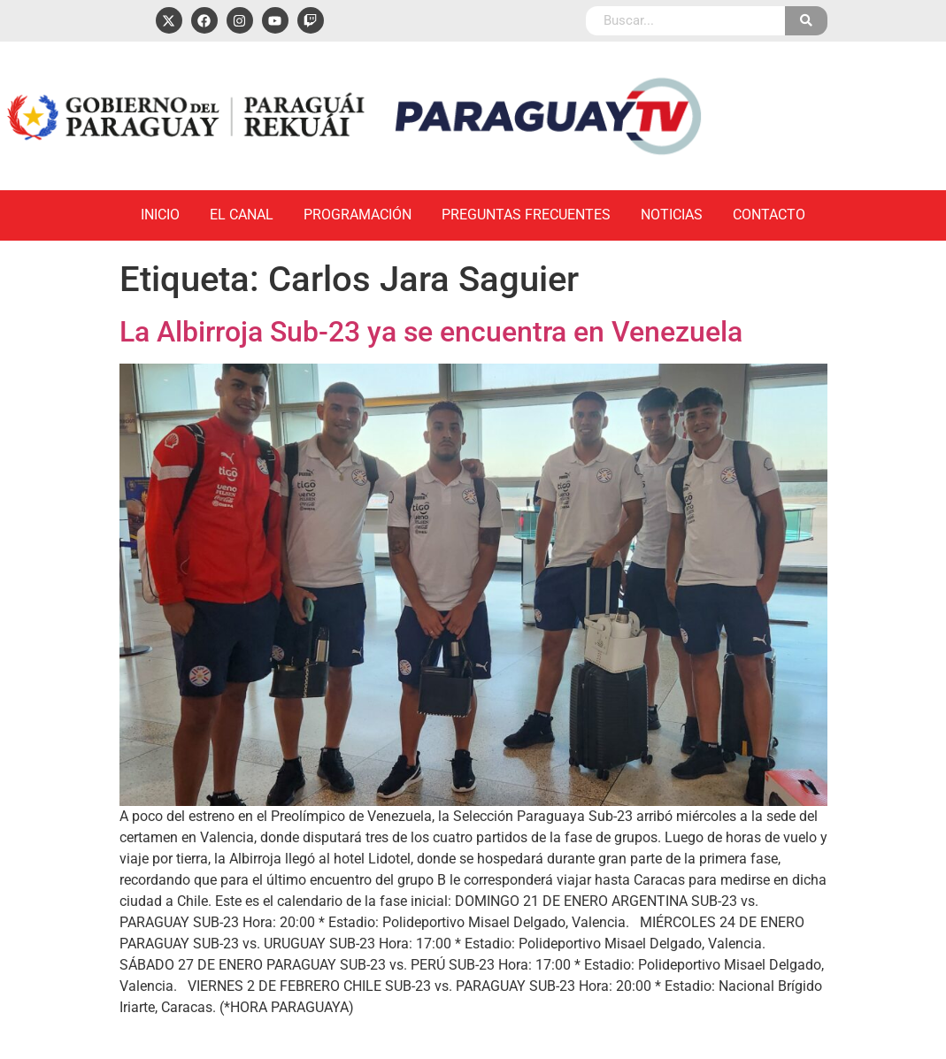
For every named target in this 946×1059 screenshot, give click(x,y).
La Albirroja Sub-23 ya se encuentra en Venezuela (430, 332)
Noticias (672, 214)
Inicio (160, 214)
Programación (357, 214)
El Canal (241, 214)
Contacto (769, 214)
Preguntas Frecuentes (526, 214)
